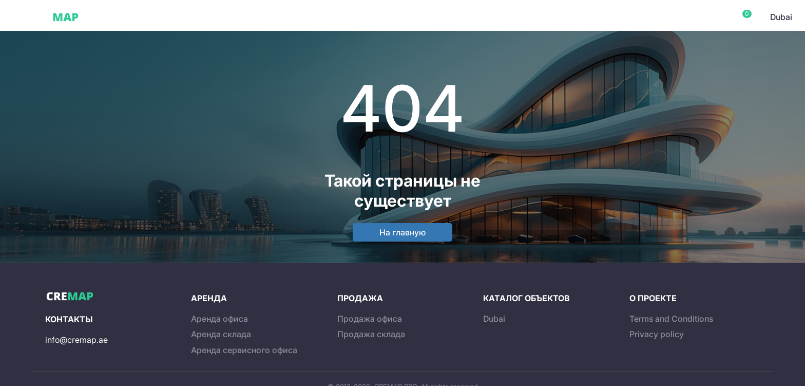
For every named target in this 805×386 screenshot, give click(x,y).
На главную (402, 232)
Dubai (107, 17)
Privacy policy (656, 334)
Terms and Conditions (671, 319)
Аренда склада (221, 334)
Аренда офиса (219, 319)
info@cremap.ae (76, 340)
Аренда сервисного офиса (244, 350)
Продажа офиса (369, 319)
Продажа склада (371, 334)
